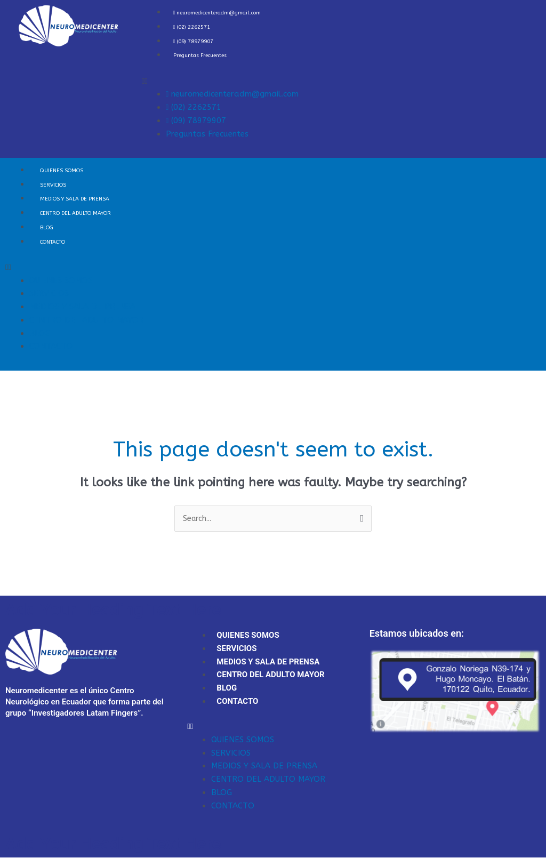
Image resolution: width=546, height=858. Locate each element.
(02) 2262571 (192, 27)
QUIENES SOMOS (61, 170)
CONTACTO (52, 242)
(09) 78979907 (193, 41)
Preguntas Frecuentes (200, 55)
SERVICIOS (53, 185)
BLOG (46, 227)
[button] (341, 81)
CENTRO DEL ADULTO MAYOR (75, 213)
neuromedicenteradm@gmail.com (217, 13)
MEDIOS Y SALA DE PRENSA (74, 199)
